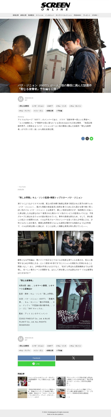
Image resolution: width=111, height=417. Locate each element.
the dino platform (58, 414)
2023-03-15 (29, 98)
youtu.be (21, 189)
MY (26, 100)
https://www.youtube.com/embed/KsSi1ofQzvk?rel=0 (55, 163)
